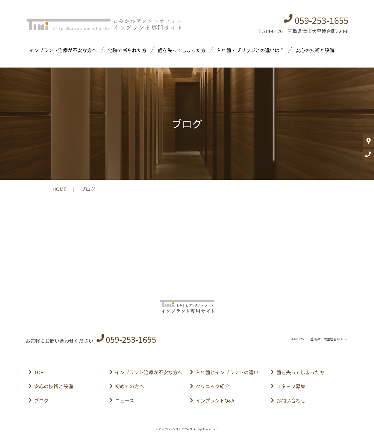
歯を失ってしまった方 (182, 50)
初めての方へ (129, 386)
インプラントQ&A (215, 400)
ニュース (124, 400)
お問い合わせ (290, 400)
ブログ (41, 400)
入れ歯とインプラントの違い (227, 372)
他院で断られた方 (127, 50)
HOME (59, 188)
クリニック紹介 (213, 386)
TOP (39, 372)
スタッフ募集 (290, 386)
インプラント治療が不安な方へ (63, 50)
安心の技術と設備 (314, 50)
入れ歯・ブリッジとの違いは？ (250, 50)
